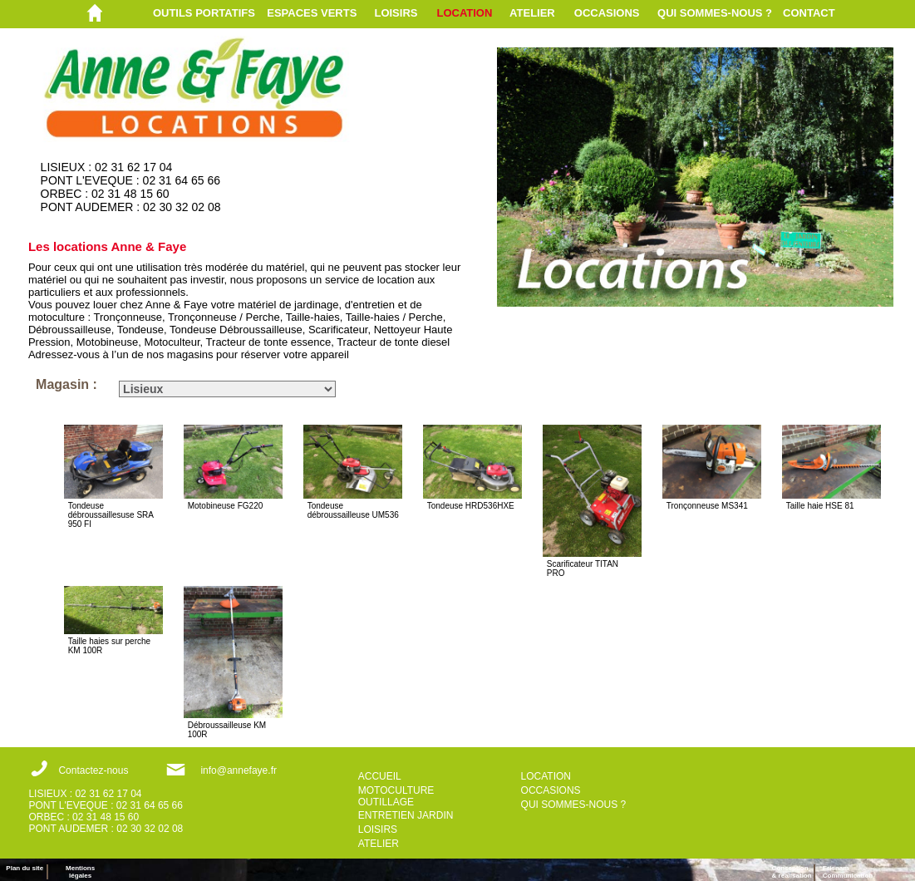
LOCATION (464, 13)
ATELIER (532, 13)
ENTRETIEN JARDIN (406, 815)
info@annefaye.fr (238, 770)
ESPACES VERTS (312, 13)
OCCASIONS (607, 13)
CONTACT (809, 13)
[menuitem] (210, 13)
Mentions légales (80, 871)
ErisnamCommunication (848, 871)
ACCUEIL (379, 776)
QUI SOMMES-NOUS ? (714, 13)
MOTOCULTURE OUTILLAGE (396, 796)
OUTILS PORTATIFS (204, 13)
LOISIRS (395, 13)
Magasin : (66, 384)
